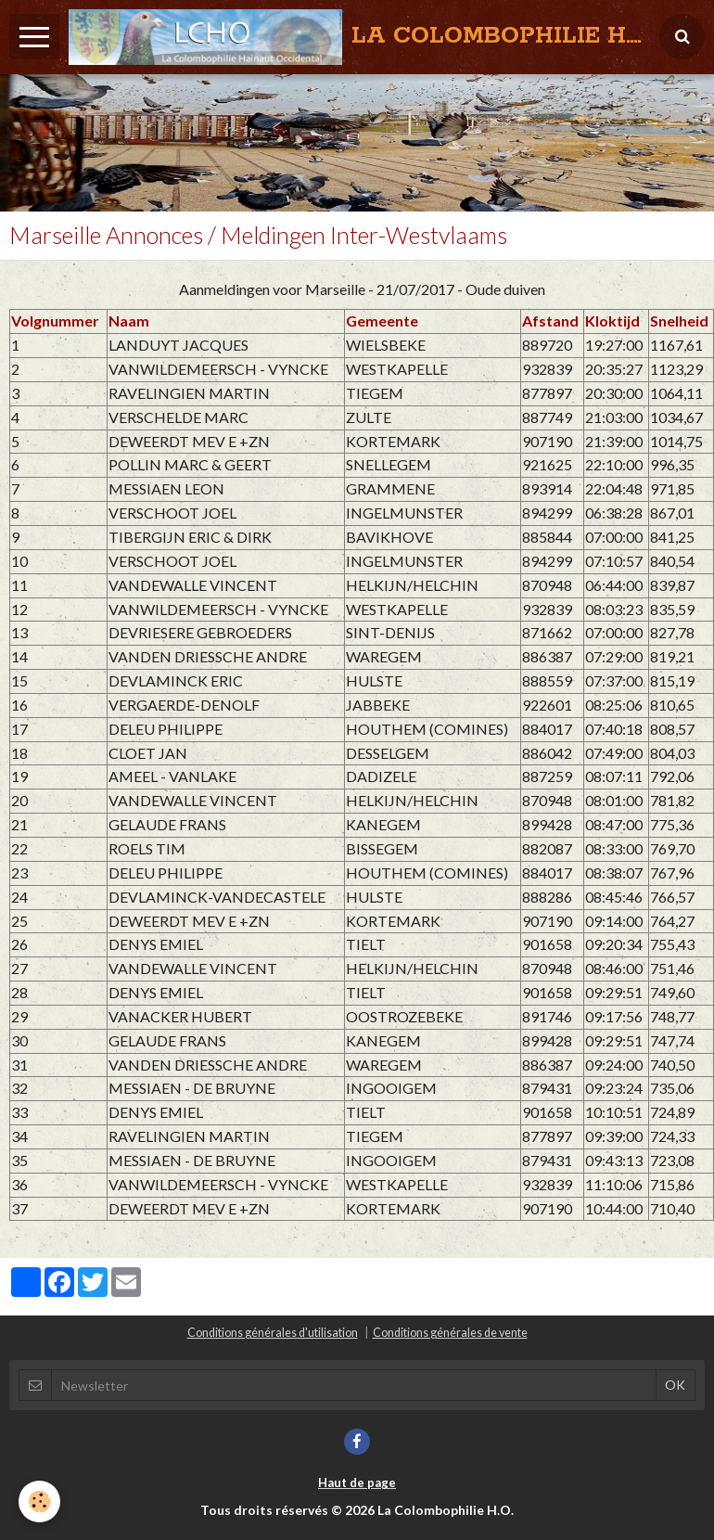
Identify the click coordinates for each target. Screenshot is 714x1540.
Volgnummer (55, 320)
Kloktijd (612, 320)
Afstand (550, 320)
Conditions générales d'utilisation (272, 1333)
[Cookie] (39, 1501)
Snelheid (679, 320)
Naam (128, 320)
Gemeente (382, 320)
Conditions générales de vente (450, 1333)
